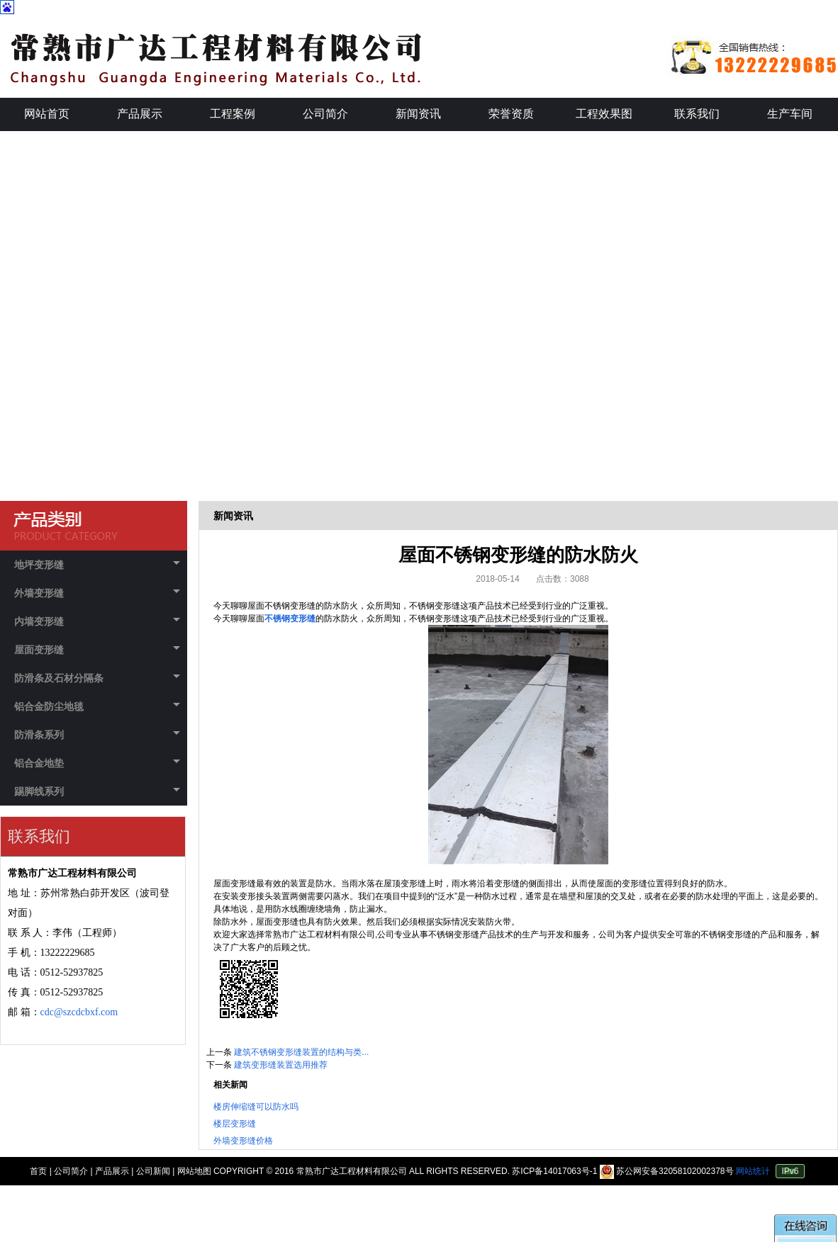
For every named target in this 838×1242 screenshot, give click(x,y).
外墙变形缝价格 (243, 1141)
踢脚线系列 (97, 791)
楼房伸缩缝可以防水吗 (255, 1107)
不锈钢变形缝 (289, 618)
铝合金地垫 (97, 763)
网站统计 (753, 1171)
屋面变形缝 (97, 649)
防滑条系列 (97, 734)
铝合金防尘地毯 (97, 706)
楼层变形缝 (234, 1124)
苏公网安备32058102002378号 (668, 1171)
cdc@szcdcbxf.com (79, 1012)
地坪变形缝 (97, 564)
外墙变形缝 (97, 593)
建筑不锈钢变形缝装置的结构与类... (301, 1052)
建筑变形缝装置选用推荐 (281, 1065)
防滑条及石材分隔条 (97, 678)
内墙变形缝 (97, 621)
